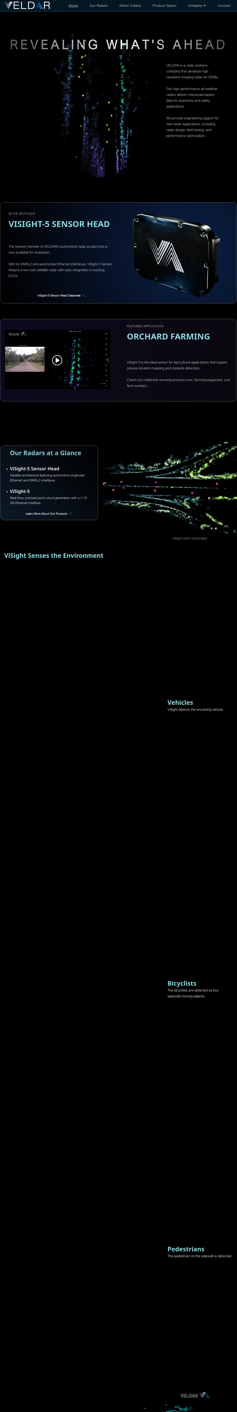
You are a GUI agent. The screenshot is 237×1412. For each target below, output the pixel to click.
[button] (197, 5)
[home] (27, 5)
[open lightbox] (57, 359)
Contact (224, 5)
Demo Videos (130, 5)
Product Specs (165, 5)
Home (73, 5)
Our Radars (99, 5)
